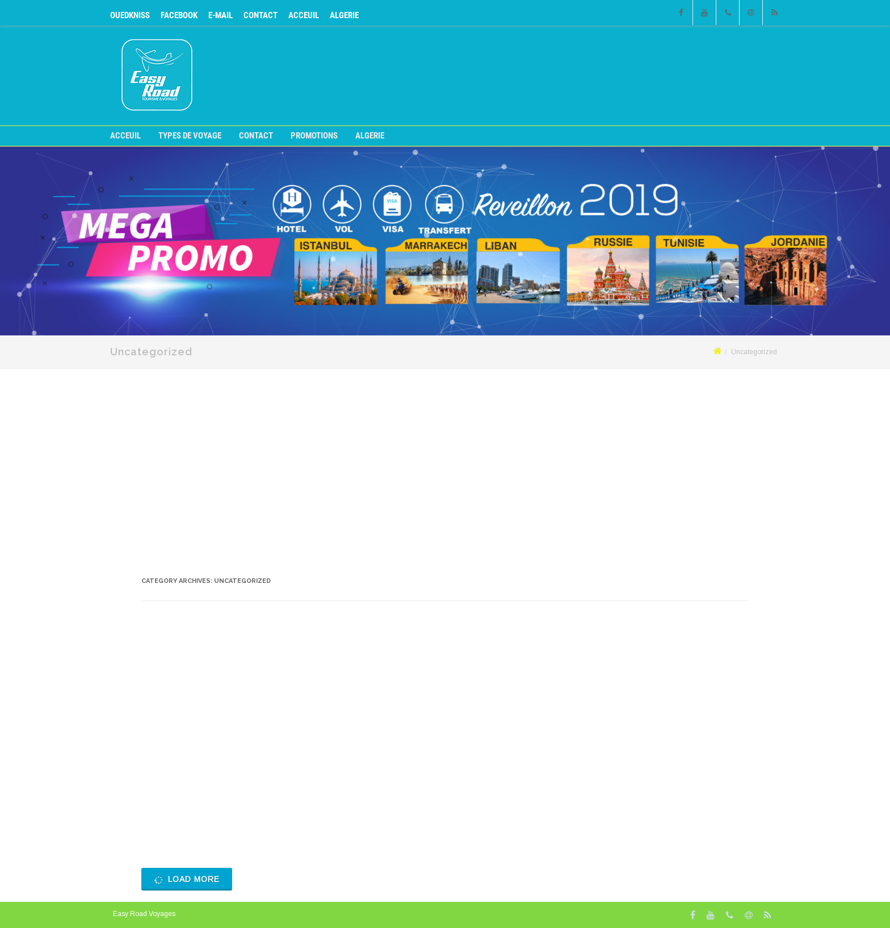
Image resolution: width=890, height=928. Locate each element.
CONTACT (261, 15)
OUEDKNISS (130, 15)
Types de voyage (189, 136)
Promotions (314, 136)
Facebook (179, 15)
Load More (186, 880)
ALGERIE (344, 15)
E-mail (220, 15)
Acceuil (303, 15)
